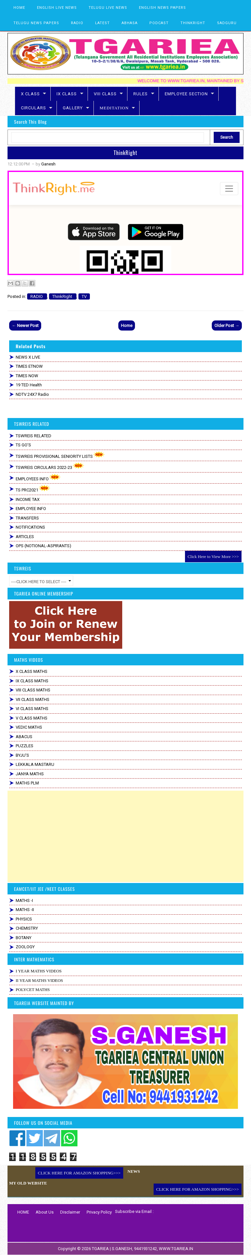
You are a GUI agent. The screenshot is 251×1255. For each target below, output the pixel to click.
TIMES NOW (27, 375)
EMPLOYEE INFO (31, 508)
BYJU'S (22, 755)
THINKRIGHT (192, 23)
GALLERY (73, 107)
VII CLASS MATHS (32, 699)
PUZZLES (24, 745)
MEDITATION (114, 107)
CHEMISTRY (27, 928)
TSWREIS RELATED (33, 435)
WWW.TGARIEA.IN (176, 1248)
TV (84, 296)
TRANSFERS (27, 518)
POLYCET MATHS (33, 989)
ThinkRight (125, 153)
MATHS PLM (27, 783)
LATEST (102, 23)
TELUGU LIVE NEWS (108, 8)
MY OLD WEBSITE (28, 1183)
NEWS (133, 1171)
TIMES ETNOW (29, 366)
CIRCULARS (33, 107)
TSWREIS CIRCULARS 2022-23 (50, 466)
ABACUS (24, 736)
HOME (19, 8)
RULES (140, 93)
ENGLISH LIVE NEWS (57, 8)
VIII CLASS (105, 93)
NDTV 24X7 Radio (32, 394)
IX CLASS (67, 93)
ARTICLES (25, 536)
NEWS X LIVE (28, 357)
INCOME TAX (28, 499)
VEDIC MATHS (29, 727)
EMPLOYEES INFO (38, 477)
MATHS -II (25, 909)
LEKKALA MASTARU (35, 764)
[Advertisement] (125, 836)
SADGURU (227, 23)
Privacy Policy (99, 1212)
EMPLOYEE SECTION (186, 93)
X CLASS (30, 93)
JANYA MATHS (30, 773)
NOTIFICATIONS (30, 527)
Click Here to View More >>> (213, 556)
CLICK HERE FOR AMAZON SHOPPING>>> (79, 1172)
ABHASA (130, 23)
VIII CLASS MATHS (33, 690)
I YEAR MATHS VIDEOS (38, 970)
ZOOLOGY (25, 946)
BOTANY (23, 937)
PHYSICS (24, 919)
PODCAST (159, 23)
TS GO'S (23, 444)
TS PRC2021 (33, 488)
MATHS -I (24, 900)
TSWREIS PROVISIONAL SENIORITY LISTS (60, 455)
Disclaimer (70, 1212)
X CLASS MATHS (31, 671)
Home (126, 325)
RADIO (77, 23)
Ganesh (48, 164)
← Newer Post (25, 325)
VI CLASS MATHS (32, 708)
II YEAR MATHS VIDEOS (39, 980)
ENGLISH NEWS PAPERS (162, 8)
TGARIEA (101, 1248)
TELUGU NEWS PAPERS (36, 23)
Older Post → (226, 325)
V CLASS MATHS (31, 718)
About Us (45, 1212)
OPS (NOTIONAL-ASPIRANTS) (43, 545)
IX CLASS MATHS (32, 680)
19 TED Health (29, 384)
